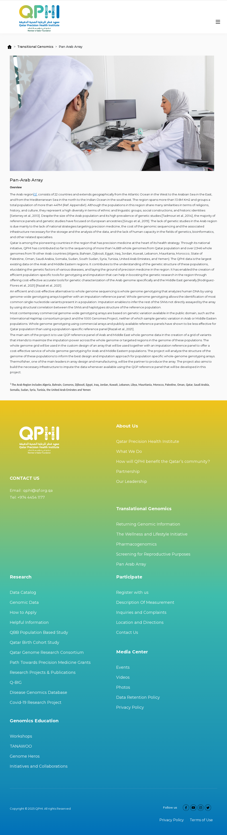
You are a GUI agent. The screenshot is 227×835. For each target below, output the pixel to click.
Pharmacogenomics (136, 544)
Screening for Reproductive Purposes (153, 554)
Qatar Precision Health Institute (147, 441)
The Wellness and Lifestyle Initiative (152, 534)
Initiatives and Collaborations (39, 766)
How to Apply (23, 612)
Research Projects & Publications (43, 672)
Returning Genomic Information (148, 524)
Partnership (128, 471)
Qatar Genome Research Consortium (47, 652)
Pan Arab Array (131, 564)
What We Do (129, 451)
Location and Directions (140, 622)
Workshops (21, 736)
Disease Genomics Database (38, 692)
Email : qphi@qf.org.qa (31, 490)
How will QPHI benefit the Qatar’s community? (163, 461)
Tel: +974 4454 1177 (27, 497)
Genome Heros (25, 756)
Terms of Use (201, 820)
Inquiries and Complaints (141, 612)
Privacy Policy (130, 707)
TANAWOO (21, 746)
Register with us (132, 592)
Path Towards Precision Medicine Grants (50, 662)
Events (123, 667)
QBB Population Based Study (39, 632)
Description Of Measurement (145, 602)
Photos (123, 687)
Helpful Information (29, 622)
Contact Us (127, 632)
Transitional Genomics (35, 47)
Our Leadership (131, 481)
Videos (123, 677)
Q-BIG (16, 682)
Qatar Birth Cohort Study (34, 642)
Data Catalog (23, 592)
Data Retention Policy (138, 697)
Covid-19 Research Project (35, 702)
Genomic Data (24, 602)
